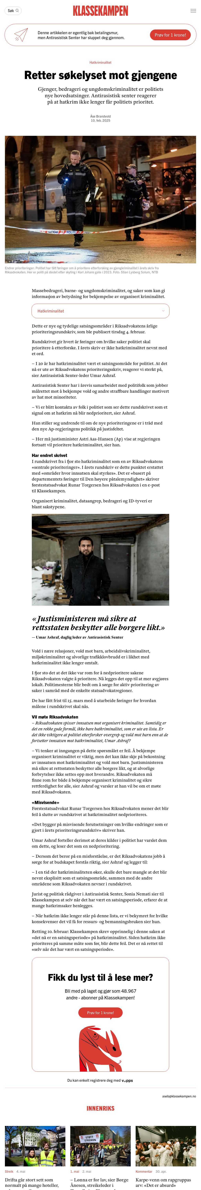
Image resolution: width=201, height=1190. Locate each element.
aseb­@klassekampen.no (179, 1096)
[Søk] (13, 10)
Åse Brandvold (100, 116)
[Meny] (193, 10)
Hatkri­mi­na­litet (100, 310)
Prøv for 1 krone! (170, 34)
